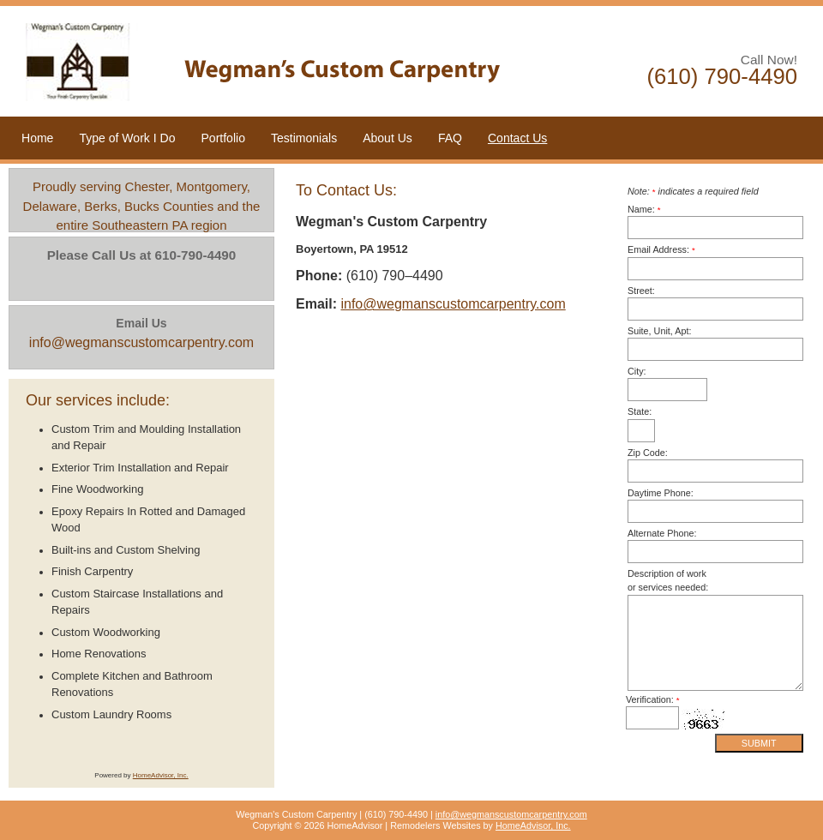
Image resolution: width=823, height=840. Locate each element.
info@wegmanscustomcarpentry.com (452, 304)
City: (637, 371)
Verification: (653, 699)
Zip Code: (648, 452)
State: (640, 411)
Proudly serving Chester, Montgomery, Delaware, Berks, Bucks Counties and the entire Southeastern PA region (142, 205)
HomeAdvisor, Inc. (161, 775)
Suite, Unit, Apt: (659, 331)
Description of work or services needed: (668, 580)
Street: (641, 290)
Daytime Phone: (661, 493)
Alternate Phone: (662, 533)
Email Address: (661, 249)
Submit (759, 743)
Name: (644, 209)
